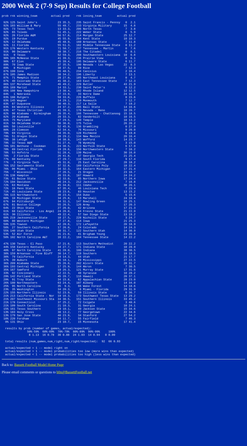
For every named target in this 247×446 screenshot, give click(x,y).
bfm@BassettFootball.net (74, 440)
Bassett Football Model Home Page (39, 433)
